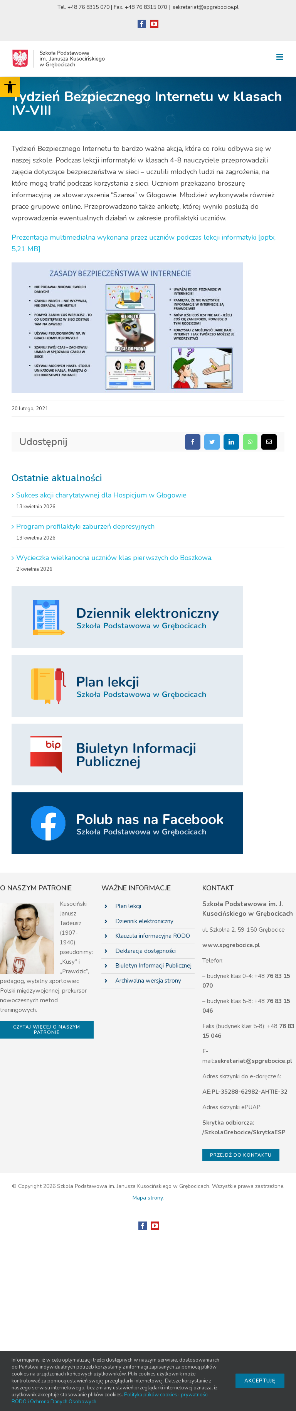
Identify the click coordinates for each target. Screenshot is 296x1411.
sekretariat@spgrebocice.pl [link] (206, 7)
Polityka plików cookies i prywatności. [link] (167, 1394)
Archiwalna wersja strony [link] (148, 981)
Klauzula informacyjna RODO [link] (152, 936)
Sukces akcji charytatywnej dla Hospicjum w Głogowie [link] (101, 495)
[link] (10, 87)
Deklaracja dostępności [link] (145, 951)
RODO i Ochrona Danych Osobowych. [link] (55, 1401)
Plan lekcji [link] (128, 906)
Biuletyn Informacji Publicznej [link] (153, 965)
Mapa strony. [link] (148, 1197)
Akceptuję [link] (260, 1380)
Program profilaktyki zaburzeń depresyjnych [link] (85, 526)
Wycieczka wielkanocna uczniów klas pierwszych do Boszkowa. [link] (114, 557)
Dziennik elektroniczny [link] (144, 921)
